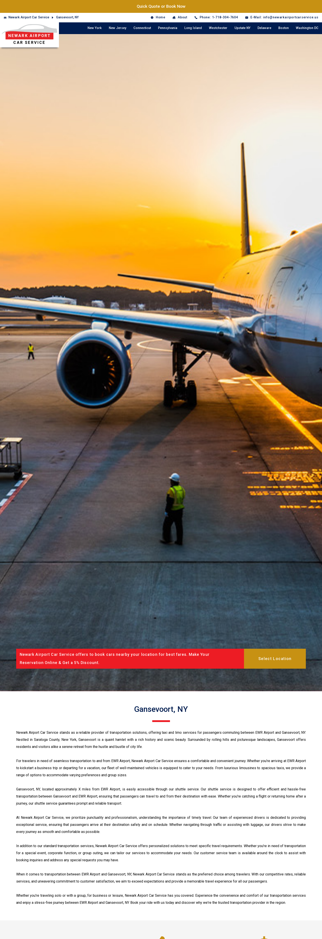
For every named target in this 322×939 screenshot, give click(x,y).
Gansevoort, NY (67, 17)
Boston (283, 28)
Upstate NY (242, 28)
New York (95, 28)
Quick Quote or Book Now (161, 6)
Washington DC (307, 28)
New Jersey (117, 28)
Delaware (264, 28)
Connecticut (142, 28)
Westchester (218, 28)
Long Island (193, 28)
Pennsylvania (167, 28)
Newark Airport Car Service (28, 17)
